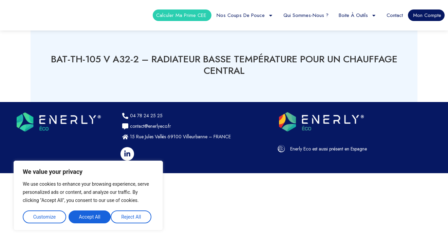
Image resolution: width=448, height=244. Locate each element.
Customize (44, 217)
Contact (395, 15)
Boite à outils (357, 15)
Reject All (89, 217)
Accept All (133, 217)
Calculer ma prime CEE (181, 15)
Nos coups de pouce (245, 15)
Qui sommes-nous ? (306, 15)
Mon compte (427, 15)
